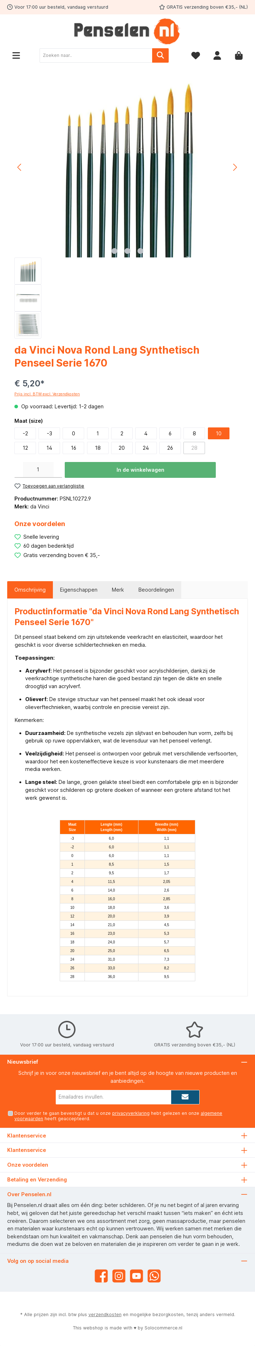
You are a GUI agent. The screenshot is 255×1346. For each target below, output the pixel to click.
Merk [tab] (118, 590)
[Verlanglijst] (196, 55)
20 (122, 448)
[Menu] (16, 55)
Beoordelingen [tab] (156, 590)
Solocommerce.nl (163, 1328)
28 (194, 448)
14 (49, 448)
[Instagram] (119, 1276)
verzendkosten (105, 1314)
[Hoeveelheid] (38, 470)
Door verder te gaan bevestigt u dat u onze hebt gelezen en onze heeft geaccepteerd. (118, 1116)
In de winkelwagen (140, 470)
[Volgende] (234, 167)
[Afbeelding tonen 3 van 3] (140, 251)
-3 (49, 433)
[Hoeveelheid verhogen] (58, 470)
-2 (25, 433)
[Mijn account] (217, 55)
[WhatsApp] (154, 1276)
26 (170, 448)
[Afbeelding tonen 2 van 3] (127, 251)
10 (219, 433)
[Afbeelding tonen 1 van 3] (114, 251)
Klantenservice (26, 1150)
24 (146, 448)
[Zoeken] (160, 55)
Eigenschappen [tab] (78, 590)
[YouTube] (136, 1276)
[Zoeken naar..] (96, 55)
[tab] (30, 589)
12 (25, 448)
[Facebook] (101, 1276)
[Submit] (185, 1097)
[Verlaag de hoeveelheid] (18, 470)
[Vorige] (19, 167)
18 (98, 448)
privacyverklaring (131, 1113)
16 (73, 448)
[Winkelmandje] (239, 55)
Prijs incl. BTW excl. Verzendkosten (47, 394)
